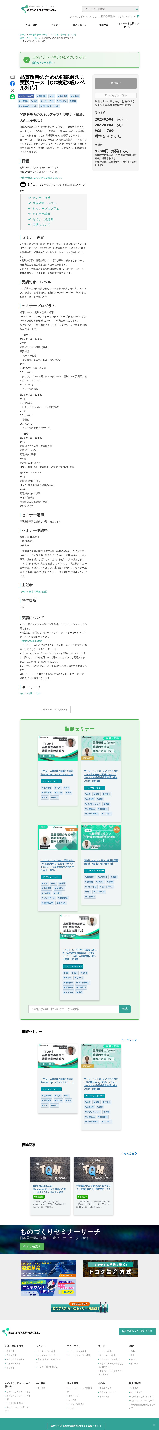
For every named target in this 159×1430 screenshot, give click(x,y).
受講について (39, 224)
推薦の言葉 (104, 1395)
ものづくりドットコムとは (18, 1390)
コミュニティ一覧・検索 (79, 1354)
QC (52, 96)
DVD (132, 1349)
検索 (125, 1007)
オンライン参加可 (26, 96)
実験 (106, 802)
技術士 (106, 792)
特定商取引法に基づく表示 (142, 1399)
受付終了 (116, 83)
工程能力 (81, 986)
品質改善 (62, 96)
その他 (133, 1358)
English (72, 1406)
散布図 (89, 880)
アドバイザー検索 (107, 1354)
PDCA (54, 796)
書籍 (132, 1354)
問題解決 (41, 96)
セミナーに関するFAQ (47, 1365)
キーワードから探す (15, 1358)
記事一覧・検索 (13, 1362)
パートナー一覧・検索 (109, 1358)
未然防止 (90, 807)
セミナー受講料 (40, 219)
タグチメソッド (92, 802)
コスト (100, 880)
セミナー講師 (39, 213)
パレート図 (90, 885)
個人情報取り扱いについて (142, 1395)
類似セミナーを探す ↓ (43, 62)
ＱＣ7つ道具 (26, 693)
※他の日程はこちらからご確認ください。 (42, 177)
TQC (45, 796)
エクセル (106, 812)
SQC (96, 792)
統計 (62, 882)
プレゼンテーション (50, 106)
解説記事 (39, 1195)
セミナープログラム (43, 208)
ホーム (23, 34)
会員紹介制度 (105, 1386)
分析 (68, 791)
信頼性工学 (47, 901)
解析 (34, 101)
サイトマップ (74, 1394)
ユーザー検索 (105, 1349)
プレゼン (61, 101)
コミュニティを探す (77, 1349)
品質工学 (102, 875)
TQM (73, 101)
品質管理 (23, 101)
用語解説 (10, 1366)
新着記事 (10, 1349)
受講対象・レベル (42, 203)
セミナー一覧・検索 (46, 1349)
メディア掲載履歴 (76, 1402)
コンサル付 (99, 890)
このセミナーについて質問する (53, 709)
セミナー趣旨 (39, 197)
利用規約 (134, 1386)
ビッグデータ (91, 812)
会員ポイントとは (107, 1391)
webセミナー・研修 (38, 34)
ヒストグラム (47, 101)
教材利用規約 (136, 1391)
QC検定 (75, 96)
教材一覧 (134, 1362)
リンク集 (72, 1398)
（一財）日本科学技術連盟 (33, 591)
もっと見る (129, 1038)
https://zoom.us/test (32, 641)
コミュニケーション (28, 106)
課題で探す (11, 1354)
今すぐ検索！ (32, 1245)
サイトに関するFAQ (15, 1401)
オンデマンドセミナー (51, 780)
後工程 (58, 791)
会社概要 (41, 1386)
